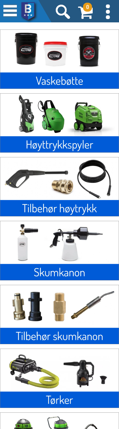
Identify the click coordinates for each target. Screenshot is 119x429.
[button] (108, 11)
